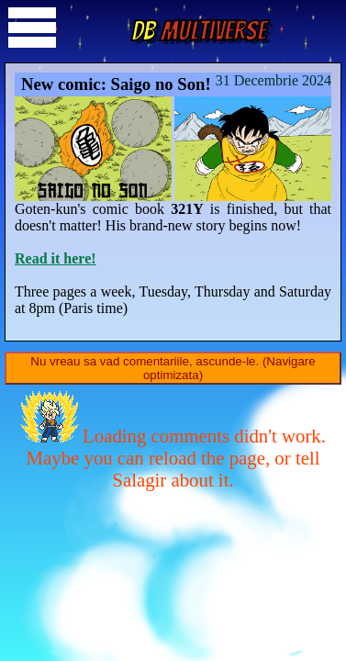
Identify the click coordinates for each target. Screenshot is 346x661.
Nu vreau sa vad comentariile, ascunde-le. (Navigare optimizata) (172, 368)
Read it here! (55, 258)
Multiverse (198, 31)
